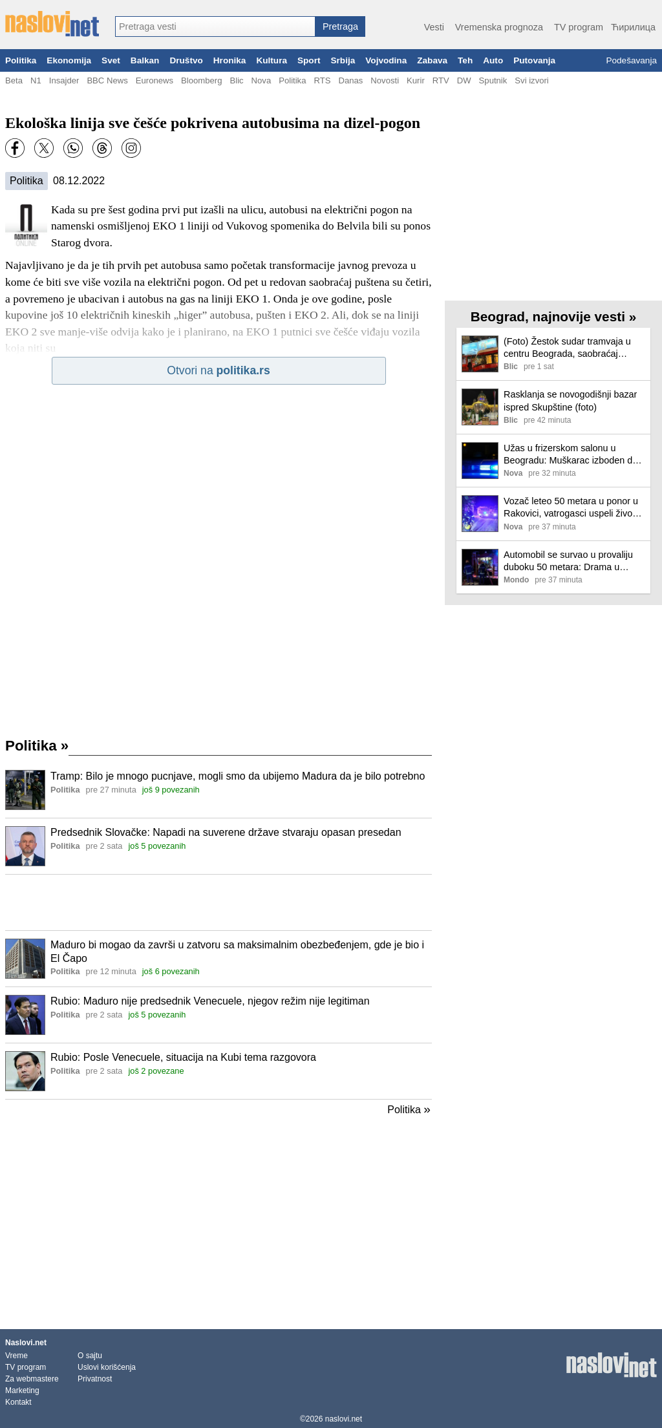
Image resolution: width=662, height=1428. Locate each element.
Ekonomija (69, 60)
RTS (322, 80)
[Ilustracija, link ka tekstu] (25, 791)
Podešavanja (631, 60)
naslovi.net (343, 1418)
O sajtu (90, 1355)
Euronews (154, 80)
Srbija (342, 60)
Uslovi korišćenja (107, 1367)
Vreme (16, 1355)
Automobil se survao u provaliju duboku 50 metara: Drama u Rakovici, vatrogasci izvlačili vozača (568, 561)
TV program (578, 27)
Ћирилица (633, 27)
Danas (350, 80)
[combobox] (215, 26)
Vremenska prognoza (499, 27)
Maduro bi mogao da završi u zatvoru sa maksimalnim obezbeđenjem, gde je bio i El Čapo (237, 951)
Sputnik (493, 80)
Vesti (434, 27)
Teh (465, 60)
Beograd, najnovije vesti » (554, 316)
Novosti (384, 80)
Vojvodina (386, 60)
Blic (236, 80)
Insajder (64, 80)
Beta (14, 80)
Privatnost (95, 1378)
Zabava (432, 60)
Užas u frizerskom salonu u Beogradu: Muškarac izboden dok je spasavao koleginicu (573, 455)
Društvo (185, 60)
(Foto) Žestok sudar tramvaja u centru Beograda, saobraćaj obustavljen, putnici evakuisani (567, 348)
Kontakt (18, 1402)
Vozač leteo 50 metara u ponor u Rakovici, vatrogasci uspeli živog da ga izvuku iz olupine (571, 508)
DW (464, 80)
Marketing (22, 1390)
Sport (309, 60)
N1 (35, 80)
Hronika (229, 60)
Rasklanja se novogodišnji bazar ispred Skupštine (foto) (570, 400)
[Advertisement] (218, 902)
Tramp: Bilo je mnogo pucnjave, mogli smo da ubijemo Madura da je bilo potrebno (237, 776)
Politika (20, 60)
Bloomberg (201, 80)
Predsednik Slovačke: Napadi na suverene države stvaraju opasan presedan (225, 832)
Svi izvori (531, 80)
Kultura (271, 60)
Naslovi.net (26, 1342)
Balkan (145, 60)
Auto (493, 60)
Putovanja (534, 60)
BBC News (107, 80)
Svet (110, 60)
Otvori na (218, 370)
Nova (261, 80)
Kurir (416, 80)
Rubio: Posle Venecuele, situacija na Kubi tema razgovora (183, 1057)
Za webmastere (32, 1378)
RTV (440, 80)
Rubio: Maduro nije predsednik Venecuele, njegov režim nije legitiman (210, 1001)
